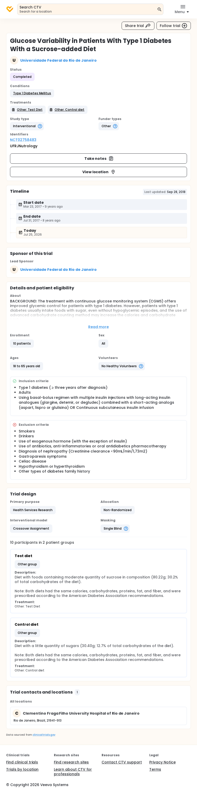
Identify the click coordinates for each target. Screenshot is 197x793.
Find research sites (71, 762)
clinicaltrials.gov (44, 735)
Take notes (99, 158)
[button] (32, 93)
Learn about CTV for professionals (73, 771)
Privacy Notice (162, 762)
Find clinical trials (22, 762)
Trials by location (22, 769)
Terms (155, 769)
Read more (98, 327)
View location (99, 171)
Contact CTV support (122, 762)
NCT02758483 (23, 139)
